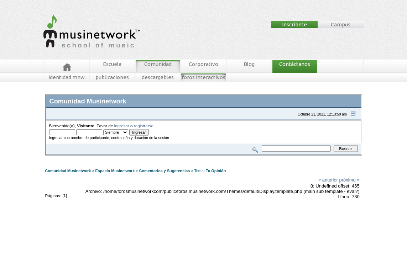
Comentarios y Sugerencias (164, 171)
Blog (249, 64)
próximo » (349, 180)
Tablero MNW (131, 158)
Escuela (112, 64)
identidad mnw (66, 77)
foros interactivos (203, 77)
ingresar (121, 125)
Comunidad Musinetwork (68, 171)
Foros (60, 158)
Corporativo (203, 64)
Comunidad (158, 64)
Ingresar (151, 158)
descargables (158, 77)
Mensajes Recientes (87, 158)
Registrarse (170, 158)
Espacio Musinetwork (115, 171)
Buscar (111, 158)
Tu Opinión (216, 171)
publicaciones (112, 77)
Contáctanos (294, 64)
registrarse (143, 125)
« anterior (328, 180)
